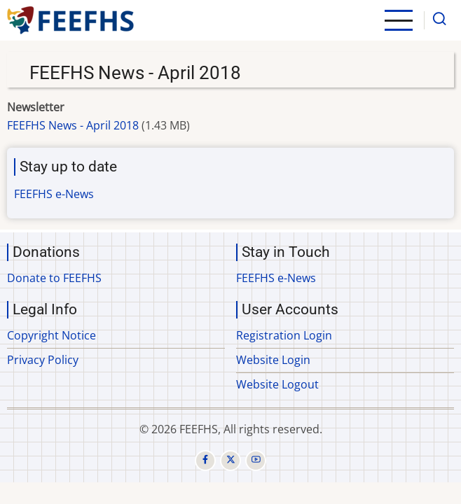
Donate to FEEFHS (54, 278)
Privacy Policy (42, 360)
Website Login (273, 360)
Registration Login (284, 335)
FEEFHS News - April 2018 (73, 125)
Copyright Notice (51, 335)
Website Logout (277, 384)
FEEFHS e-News (54, 194)
